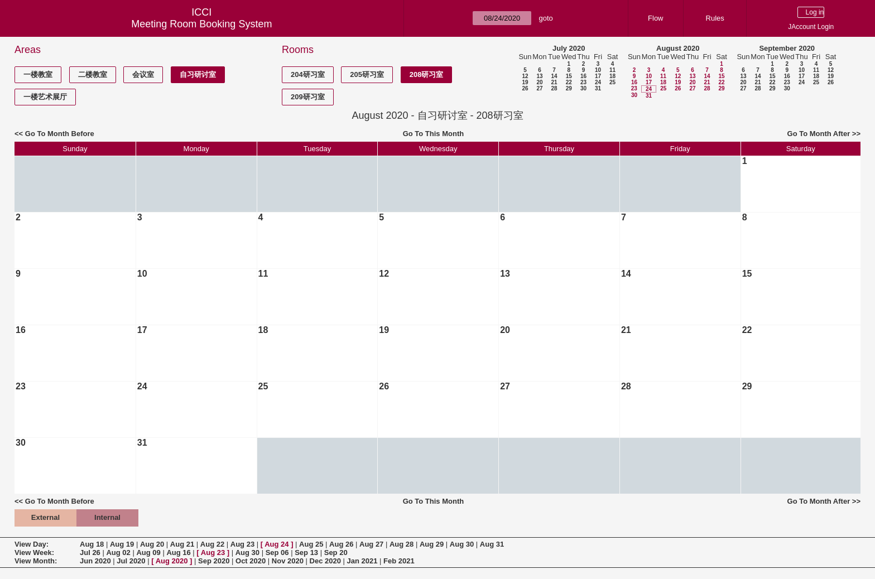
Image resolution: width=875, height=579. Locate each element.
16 (583, 76)
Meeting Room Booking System (201, 24)
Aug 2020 (172, 561)
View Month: (36, 561)
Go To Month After (818, 133)
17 (598, 76)
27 (539, 88)
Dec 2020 (325, 561)
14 (554, 76)
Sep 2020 (213, 561)
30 (583, 88)
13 (539, 76)
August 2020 (677, 48)
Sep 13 (306, 552)
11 (612, 70)
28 (554, 88)
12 (525, 76)
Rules (715, 18)
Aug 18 (92, 544)
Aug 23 (242, 544)
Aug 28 (402, 544)
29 (569, 88)
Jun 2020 (95, 561)
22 (569, 82)
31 (598, 88)
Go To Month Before (59, 133)
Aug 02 (118, 552)
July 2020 (568, 48)
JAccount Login (811, 27)
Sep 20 (336, 552)
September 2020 (787, 48)
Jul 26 (90, 552)
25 (612, 82)
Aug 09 (148, 552)
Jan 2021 (362, 561)
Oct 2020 (250, 561)
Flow (655, 18)
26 (525, 88)
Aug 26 (341, 544)
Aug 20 (152, 544)
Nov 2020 (288, 561)
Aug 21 (182, 544)
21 (554, 82)
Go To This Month (433, 133)
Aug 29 (432, 544)
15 (569, 76)
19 (525, 82)
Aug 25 (311, 544)
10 (598, 70)
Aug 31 (492, 544)
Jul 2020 (131, 561)
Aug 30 (462, 544)
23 (583, 82)
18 (612, 76)
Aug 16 (178, 552)
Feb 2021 (399, 561)
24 (598, 82)
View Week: (34, 552)
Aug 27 (371, 544)
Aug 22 (212, 544)
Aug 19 (122, 544)
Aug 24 (277, 544)
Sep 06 (277, 552)
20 (539, 82)
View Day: (32, 544)
